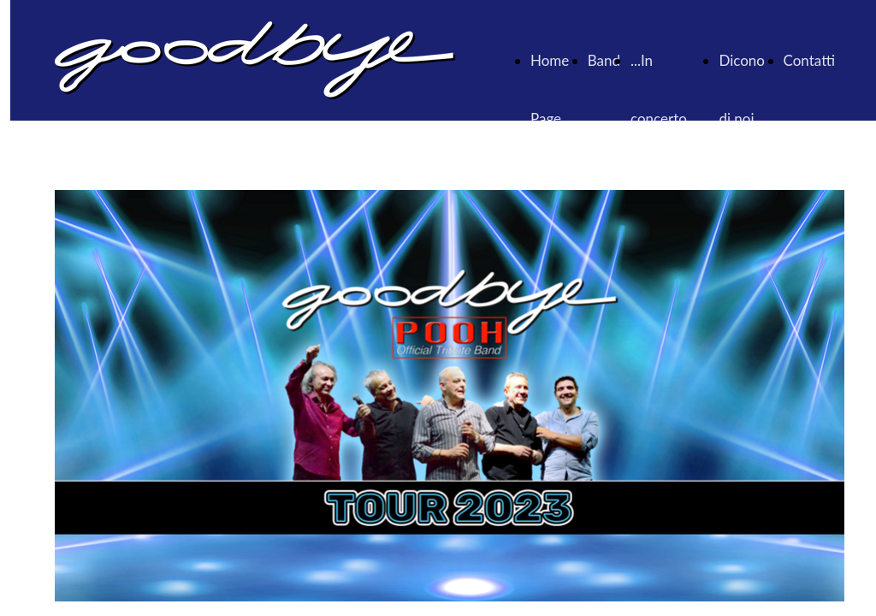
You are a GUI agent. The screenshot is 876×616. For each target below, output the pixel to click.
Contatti (809, 60)
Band (604, 60)
